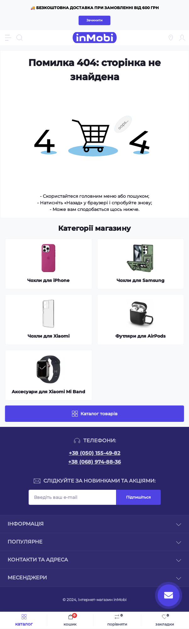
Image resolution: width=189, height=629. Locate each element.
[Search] (19, 38)
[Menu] (8, 38)
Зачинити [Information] (94, 20)
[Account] (182, 38)
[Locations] (171, 38)
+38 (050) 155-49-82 (94, 453)
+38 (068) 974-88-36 (94, 462)
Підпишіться (138, 497)
